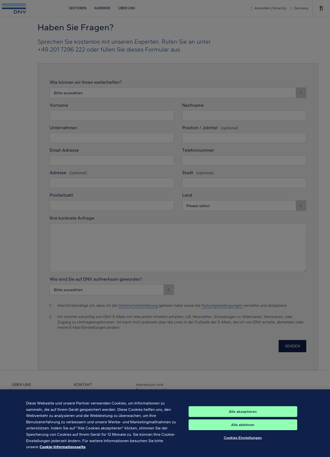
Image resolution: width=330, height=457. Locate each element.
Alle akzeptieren (243, 417)
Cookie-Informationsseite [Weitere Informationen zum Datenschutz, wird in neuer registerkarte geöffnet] (62, 452)
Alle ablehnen (243, 430)
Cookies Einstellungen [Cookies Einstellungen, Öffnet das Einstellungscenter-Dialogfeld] (243, 443)
